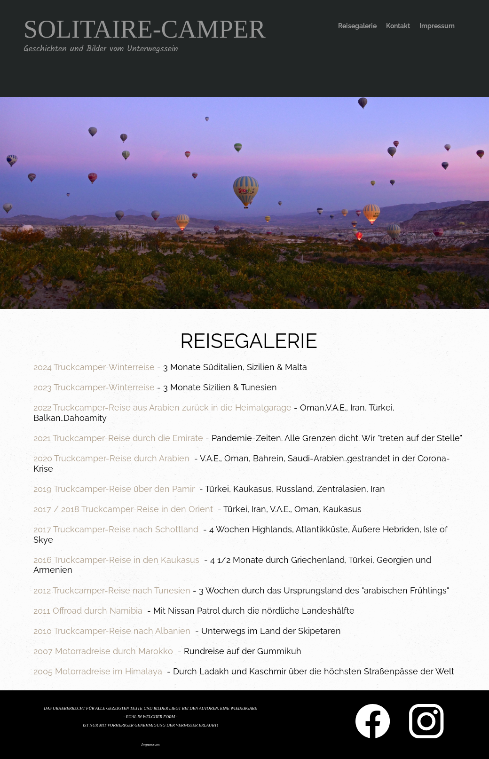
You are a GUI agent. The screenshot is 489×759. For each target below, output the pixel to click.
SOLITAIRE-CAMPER (145, 29)
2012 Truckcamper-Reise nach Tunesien (111, 590)
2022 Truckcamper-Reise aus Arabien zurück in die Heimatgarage (162, 407)
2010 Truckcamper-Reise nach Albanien (111, 631)
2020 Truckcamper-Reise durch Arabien (111, 458)
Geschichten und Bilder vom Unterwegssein (101, 49)
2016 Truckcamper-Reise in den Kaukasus (116, 560)
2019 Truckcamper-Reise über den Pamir (114, 489)
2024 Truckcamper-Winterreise (94, 367)
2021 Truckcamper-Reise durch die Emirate (118, 438)
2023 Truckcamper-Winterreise (94, 387)
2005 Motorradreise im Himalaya (97, 671)
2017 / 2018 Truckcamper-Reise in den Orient (123, 509)
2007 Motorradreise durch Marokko (103, 651)
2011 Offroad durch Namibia (87, 611)
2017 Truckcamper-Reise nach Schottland (115, 529)
